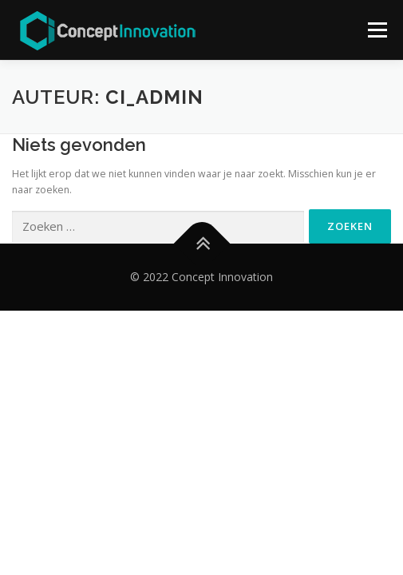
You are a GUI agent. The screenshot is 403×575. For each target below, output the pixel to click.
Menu (376, 30)
